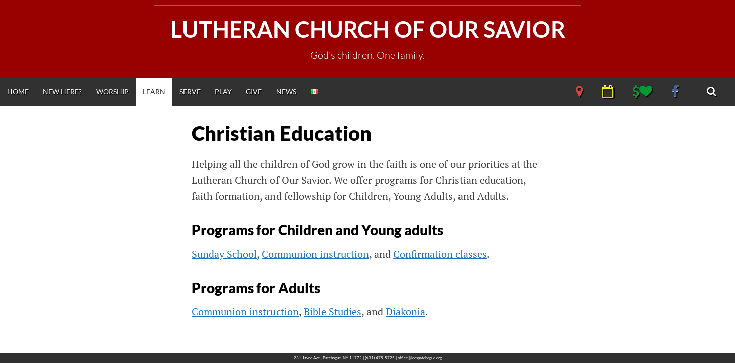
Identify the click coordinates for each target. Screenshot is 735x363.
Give (254, 91)
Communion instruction (315, 254)
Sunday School (224, 254)
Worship (112, 91)
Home (18, 91)
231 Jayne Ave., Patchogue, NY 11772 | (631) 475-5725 (344, 357)
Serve (190, 91)
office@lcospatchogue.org (420, 357)
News (286, 91)
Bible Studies (332, 311)
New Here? (62, 91)
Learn (154, 91)
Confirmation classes (440, 254)
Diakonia (405, 311)
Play (223, 91)
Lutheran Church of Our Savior (367, 29)
